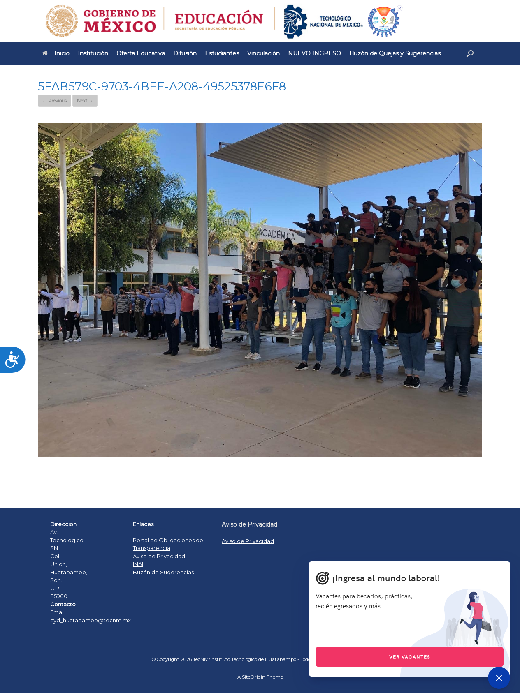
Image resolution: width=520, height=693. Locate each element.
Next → (85, 101)
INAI (138, 564)
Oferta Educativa (140, 53)
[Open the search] (470, 53)
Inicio (56, 53)
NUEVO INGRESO (314, 53)
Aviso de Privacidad (159, 556)
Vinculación (263, 53)
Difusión (185, 53)
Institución (93, 53)
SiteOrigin (253, 677)
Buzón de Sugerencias (163, 572)
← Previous (54, 101)
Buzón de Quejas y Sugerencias (395, 53)
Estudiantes (222, 53)
